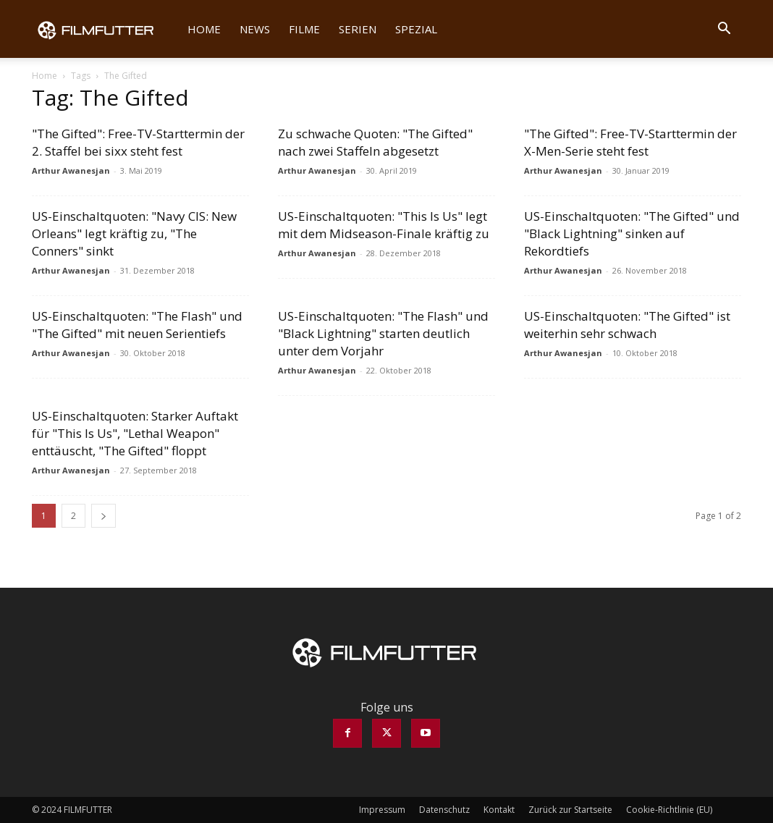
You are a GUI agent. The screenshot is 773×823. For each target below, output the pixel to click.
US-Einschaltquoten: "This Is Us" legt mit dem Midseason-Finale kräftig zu (383, 225)
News (255, 29)
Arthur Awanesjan (71, 170)
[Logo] (105, 29)
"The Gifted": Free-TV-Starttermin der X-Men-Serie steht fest (630, 142)
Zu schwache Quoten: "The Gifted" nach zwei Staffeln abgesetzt (375, 142)
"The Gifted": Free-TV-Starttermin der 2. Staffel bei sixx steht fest (138, 142)
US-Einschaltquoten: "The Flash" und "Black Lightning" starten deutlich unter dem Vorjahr (383, 333)
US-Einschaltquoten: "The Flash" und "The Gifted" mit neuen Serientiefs (137, 325)
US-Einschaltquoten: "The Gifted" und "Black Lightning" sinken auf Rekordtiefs (632, 233)
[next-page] (103, 516)
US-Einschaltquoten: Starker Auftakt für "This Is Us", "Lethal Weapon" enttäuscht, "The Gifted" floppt (135, 433)
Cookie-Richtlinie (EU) (669, 809)
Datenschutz (444, 809)
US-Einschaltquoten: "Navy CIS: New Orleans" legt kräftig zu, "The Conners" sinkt (134, 233)
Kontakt (499, 809)
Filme (304, 29)
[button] (723, 30)
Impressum (382, 809)
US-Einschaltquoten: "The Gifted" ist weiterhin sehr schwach (627, 325)
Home (204, 29)
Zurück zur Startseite (570, 809)
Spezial (416, 29)
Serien (357, 29)
